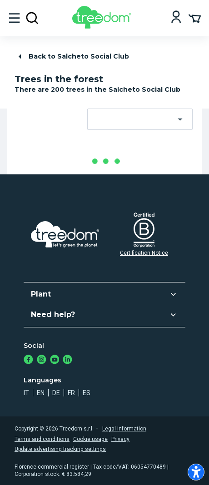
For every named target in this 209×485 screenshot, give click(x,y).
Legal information (124, 429)
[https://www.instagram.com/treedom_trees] (41, 360)
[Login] (176, 18)
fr (71, 392)
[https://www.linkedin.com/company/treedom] (67, 360)
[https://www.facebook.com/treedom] (28, 360)
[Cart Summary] (195, 17)
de (56, 392)
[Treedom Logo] (103, 26)
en (41, 392)
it (26, 392)
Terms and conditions (42, 439)
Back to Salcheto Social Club (72, 56)
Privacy (120, 439)
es (86, 392)
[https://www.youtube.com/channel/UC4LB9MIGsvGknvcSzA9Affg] (55, 360)
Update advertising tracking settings (60, 449)
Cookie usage (90, 439)
